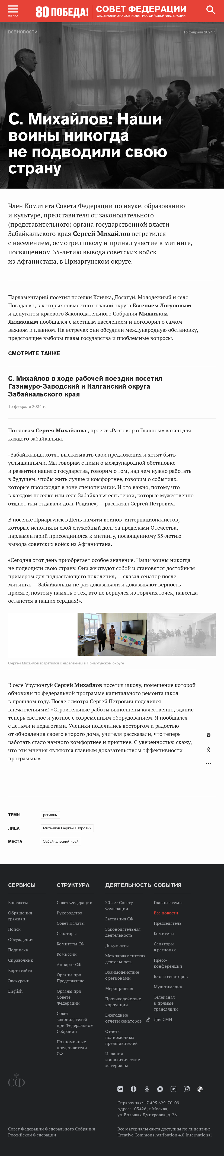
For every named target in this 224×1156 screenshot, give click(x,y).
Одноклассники (208, 749)
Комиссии (67, 954)
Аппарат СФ (69, 964)
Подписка (18, 949)
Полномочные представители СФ (72, 1047)
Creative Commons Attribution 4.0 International (164, 1135)
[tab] (208, 752)
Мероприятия (119, 988)
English (15, 991)
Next (117, 635)
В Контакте (209, 735)
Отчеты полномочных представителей (121, 1037)
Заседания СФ (119, 918)
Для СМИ (163, 1019)
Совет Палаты (71, 923)
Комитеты (164, 933)
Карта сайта (20, 970)
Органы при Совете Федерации (69, 997)
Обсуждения (20, 939)
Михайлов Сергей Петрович (67, 828)
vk (120, 1089)
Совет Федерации (74, 902)
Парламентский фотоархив (200, 1089)
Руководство (69, 913)
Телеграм (173, 1089)
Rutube (187, 1089)
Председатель (167, 923)
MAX (160, 1089)
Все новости (22, 32)
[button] (13, 11)
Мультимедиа (168, 986)
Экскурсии (19, 980)
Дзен (133, 1089)
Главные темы (168, 902)
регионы (50, 814)
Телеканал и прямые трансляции (166, 1003)
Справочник (20, 960)
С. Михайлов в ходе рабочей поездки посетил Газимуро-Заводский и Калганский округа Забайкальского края (85, 386)
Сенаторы (67, 933)
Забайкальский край (61, 841)
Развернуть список (208, 763)
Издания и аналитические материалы (122, 1059)
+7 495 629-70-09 (161, 1102)
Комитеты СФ (71, 943)
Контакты (18, 902)
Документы (117, 945)
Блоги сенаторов (171, 976)
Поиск (14, 929)
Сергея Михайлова (62, 430)
